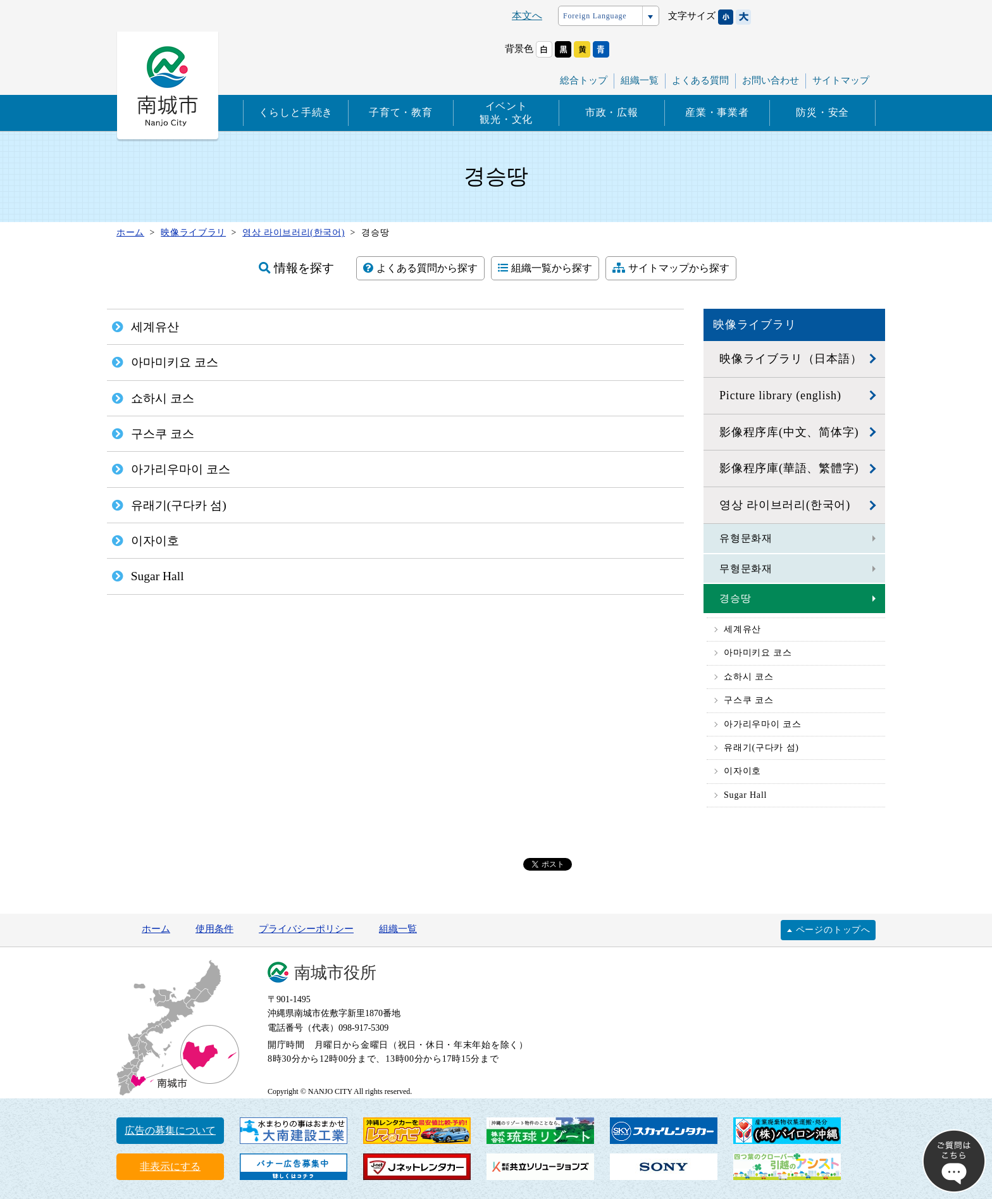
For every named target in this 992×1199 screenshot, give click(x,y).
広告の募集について (170, 1130)
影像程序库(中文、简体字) (789, 432)
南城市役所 (335, 973)
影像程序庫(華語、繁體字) (789, 468)
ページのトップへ (833, 930)
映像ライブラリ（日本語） (790, 358)
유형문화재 (745, 538)
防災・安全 (822, 112)
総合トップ (583, 80)
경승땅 (735, 598)
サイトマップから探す (670, 268)
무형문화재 (745, 568)
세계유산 (742, 629)
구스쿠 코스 (748, 700)
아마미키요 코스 (758, 652)
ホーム (156, 929)
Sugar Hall (745, 795)
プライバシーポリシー (306, 929)
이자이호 (742, 771)
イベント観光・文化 (506, 113)
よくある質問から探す (420, 268)
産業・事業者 (717, 112)
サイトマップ (840, 80)
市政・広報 (611, 112)
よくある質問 (700, 80)
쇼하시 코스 (748, 676)
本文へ (527, 15)
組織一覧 (640, 80)
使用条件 (214, 929)
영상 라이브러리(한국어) (784, 505)
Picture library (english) (780, 395)
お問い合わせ (770, 80)
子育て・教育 (401, 112)
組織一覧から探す (545, 268)
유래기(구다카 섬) (761, 747)
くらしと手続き (296, 112)
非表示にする (170, 1166)
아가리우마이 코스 (763, 724)
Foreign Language (594, 15)
